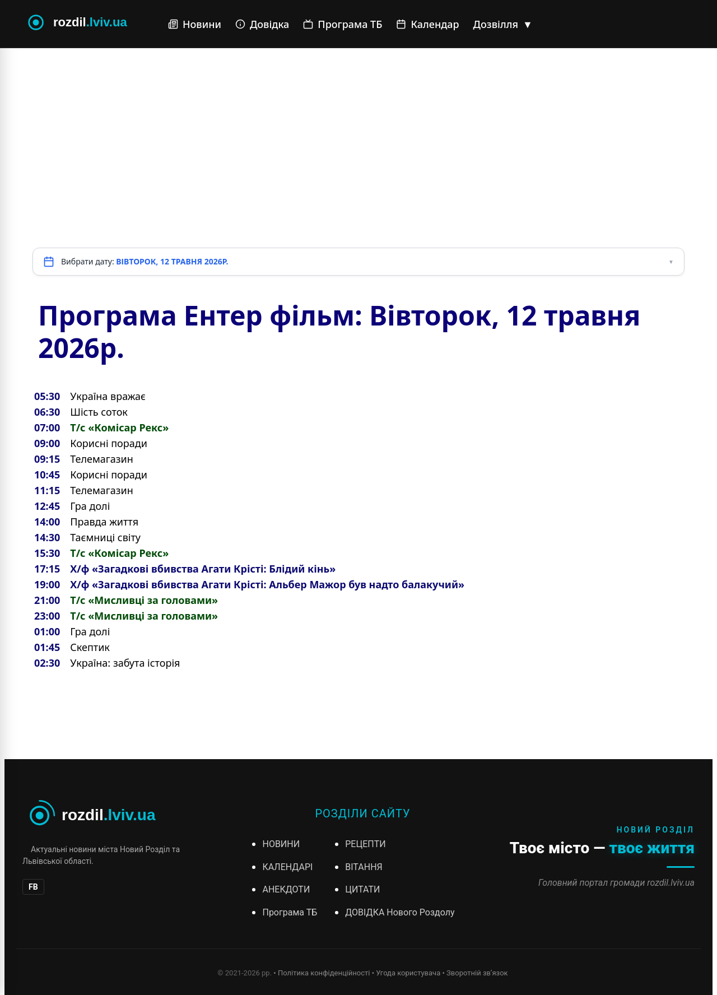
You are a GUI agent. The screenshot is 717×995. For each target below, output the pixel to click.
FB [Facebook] (33, 886)
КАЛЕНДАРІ (287, 867)
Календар (427, 24)
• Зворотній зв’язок (475, 973)
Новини (194, 24)
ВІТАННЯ (363, 867)
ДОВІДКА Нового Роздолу (399, 912)
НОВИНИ (281, 844)
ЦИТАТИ (362, 889)
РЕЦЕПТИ (365, 844)
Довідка (262, 24)
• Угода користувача (406, 973)
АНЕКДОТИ (286, 889)
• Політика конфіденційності (321, 973)
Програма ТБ (342, 24)
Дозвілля (503, 24)
